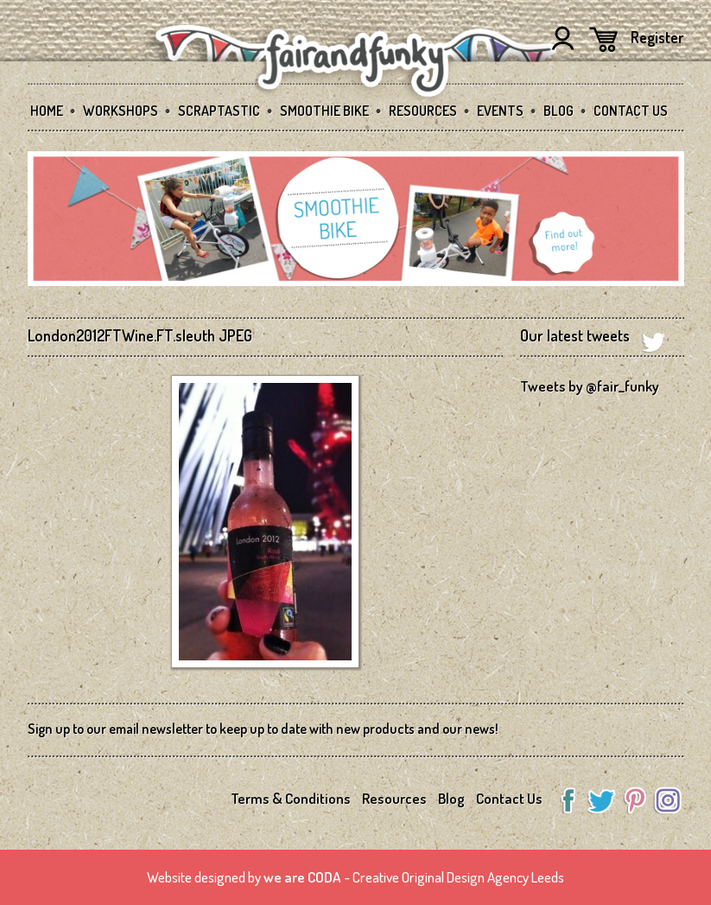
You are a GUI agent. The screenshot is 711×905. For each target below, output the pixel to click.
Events (500, 110)
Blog (558, 110)
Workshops (120, 110)
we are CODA (302, 877)
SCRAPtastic (219, 110)
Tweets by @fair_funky (589, 386)
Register (657, 37)
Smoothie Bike (324, 110)
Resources (423, 110)
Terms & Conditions (291, 798)
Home (46, 110)
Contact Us (631, 110)
